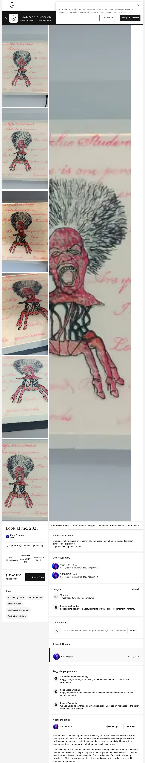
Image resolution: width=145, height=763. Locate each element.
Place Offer (38, 577)
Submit (133, 630)
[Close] (138, 5)
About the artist (134, 525)
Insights (91, 525)
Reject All (108, 18)
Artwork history (117, 525)
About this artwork (60, 525)
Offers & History (78, 525)
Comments (103, 525)
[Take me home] (12, 5)
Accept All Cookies (130, 18)
